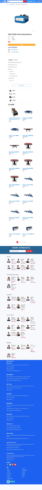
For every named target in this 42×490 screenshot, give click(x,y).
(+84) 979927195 (13, 357)
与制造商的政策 (24, 470)
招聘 (22, 477)
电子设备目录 (9, 473)
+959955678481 (16, 438)
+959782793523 (11, 438)
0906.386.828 (23, 337)
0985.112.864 (23, 269)
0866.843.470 (13, 321)
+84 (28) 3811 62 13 (25, 378)
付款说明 (23, 468)
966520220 (15, 49)
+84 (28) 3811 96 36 (11, 378)
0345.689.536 (23, 301)
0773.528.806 (33, 302)
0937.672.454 (13, 335)
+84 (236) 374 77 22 (18, 408)
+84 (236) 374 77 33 (25, 408)
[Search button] (25, 1)
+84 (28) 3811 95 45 (11, 380)
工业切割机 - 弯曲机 (12, 4)
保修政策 (23, 473)
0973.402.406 (33, 282)
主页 (7, 4)
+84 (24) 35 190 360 (11, 370)
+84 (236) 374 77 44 (11, 410)
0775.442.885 (13, 308)
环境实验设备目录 (10, 478)
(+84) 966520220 (11, 368)
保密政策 (8, 470)
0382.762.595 (13, 269)
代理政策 (23, 475)
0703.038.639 (23, 321)
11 (24, 242)
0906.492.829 (13, 300)
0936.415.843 (23, 282)
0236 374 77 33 (23, 309)
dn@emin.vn (19, 410)
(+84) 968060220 (33, 351)
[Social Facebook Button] (8, 465)
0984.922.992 (33, 329)
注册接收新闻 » (29, 251)
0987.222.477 (33, 269)
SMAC (13, 36)
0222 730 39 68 (13, 282)
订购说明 (8, 475)
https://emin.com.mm (25, 438)
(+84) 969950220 (13, 348)
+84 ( (12, 52)
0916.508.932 (13, 330)
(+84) (12, 49)
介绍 (8, 468)
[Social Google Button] (13, 465)
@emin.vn (11, 399)
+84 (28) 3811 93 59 (18, 378)
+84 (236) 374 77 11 (11, 408)
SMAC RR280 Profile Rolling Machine (21, 4)
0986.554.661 (23, 263)
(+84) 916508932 (23, 348)
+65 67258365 (18, 427)
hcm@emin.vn (19, 380)
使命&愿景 (8, 477)
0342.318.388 (33, 323)
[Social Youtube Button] (15, 465)
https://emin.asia (19, 429)
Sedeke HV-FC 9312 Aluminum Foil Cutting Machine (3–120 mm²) (14, 119)
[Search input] (14, 1)
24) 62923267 (16, 52)
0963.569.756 (13, 263)
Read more (21, 85)
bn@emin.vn (11, 389)
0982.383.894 (33, 263)
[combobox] (14, 1)
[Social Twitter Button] (10, 465)
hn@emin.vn (19, 370)
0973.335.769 (23, 330)
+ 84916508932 (10, 427)
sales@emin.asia (11, 429)
